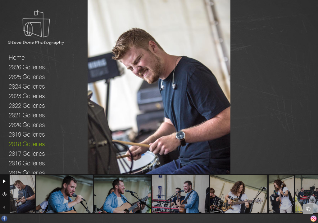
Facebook (4, 218)
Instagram (313, 218)
